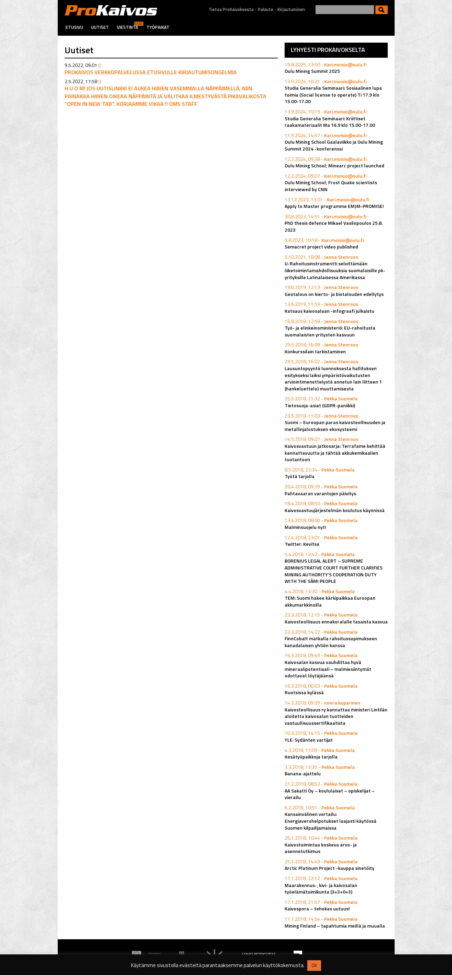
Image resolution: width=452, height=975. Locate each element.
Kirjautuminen (291, 9)
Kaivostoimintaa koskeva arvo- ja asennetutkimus (321, 848)
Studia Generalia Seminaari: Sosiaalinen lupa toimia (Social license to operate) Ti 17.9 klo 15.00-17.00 (333, 94)
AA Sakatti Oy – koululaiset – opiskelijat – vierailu (330, 794)
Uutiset (100, 27)
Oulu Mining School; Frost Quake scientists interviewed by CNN (331, 186)
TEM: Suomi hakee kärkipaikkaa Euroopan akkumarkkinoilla (330, 601)
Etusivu (74, 27)
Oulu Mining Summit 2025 (312, 71)
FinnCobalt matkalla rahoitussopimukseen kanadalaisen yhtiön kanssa (331, 642)
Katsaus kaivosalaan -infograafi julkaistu (329, 310)
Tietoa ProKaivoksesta (231, 9)
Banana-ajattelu (303, 773)
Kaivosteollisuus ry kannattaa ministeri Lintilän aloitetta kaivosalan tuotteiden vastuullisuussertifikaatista (336, 716)
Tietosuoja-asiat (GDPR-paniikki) (320, 405)
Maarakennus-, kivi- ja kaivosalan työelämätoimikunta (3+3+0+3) (321, 889)
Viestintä (127, 27)
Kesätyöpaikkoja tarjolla (311, 756)
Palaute (265, 9)
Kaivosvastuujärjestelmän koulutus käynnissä (335, 510)
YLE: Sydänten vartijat (309, 739)
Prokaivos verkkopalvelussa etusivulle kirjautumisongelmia (151, 72)
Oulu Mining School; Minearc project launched (334, 165)
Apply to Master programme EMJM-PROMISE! (334, 206)
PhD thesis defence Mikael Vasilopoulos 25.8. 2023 (334, 226)
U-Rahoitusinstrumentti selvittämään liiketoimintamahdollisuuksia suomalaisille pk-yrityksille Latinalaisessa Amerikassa (335, 270)
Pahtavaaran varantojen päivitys (320, 493)
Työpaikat (157, 27)
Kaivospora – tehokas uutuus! (317, 908)
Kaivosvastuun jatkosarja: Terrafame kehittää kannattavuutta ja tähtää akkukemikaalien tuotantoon (335, 452)
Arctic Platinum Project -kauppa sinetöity (329, 868)
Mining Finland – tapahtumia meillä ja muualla (335, 925)
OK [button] (314, 965)
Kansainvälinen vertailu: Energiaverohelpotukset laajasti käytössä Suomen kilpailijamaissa (330, 820)
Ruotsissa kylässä (304, 692)
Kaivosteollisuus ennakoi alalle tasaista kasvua (336, 621)
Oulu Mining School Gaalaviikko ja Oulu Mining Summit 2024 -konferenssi (334, 145)
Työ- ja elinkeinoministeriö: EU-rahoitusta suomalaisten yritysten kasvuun (330, 331)
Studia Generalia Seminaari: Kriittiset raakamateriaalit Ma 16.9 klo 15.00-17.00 (330, 122)
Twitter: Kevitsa (302, 543)
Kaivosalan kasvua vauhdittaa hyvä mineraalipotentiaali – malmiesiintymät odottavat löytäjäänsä (328, 668)
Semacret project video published (321, 246)
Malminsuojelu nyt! (305, 527)
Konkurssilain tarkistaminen (315, 351)
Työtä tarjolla (300, 476)
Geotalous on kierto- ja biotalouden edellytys (334, 294)
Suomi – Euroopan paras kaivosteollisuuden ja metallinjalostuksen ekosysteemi (335, 426)
